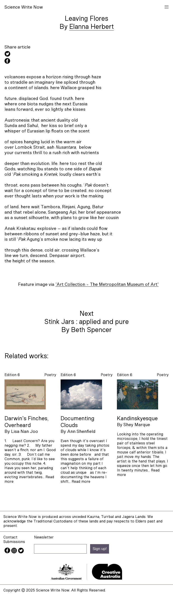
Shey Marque (136, 425)
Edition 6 (12, 375)
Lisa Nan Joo (24, 431)
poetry (50, 375)
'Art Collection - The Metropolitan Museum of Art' (107, 284)
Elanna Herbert (91, 26)
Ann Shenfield (81, 431)
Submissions (14, 542)
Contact (10, 537)
